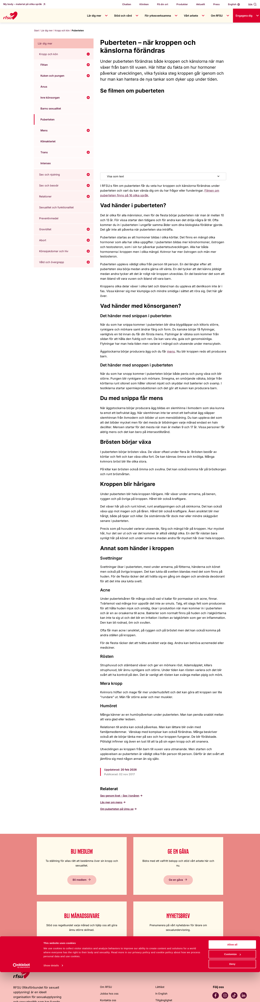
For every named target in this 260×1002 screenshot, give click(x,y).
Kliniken (144, 4)
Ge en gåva (99, 884)
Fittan (44, 65)
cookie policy (164, 982)
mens (171, 352)
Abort (42, 240)
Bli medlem (41, 884)
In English (161, 934)
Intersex (45, 163)
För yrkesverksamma (158, 15)
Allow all (232, 974)
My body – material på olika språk (22, 4)
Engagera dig (244, 15)
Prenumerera (215, 884)
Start (36, 30)
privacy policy (141, 982)
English (232, 4)
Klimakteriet (48, 141)
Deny (232, 993)
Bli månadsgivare (157, 884)
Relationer (45, 196)
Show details (51, 995)
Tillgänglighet (163, 940)
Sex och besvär (49, 185)
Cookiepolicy (163, 947)
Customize (232, 984)
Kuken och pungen (52, 76)
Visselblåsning (109, 954)
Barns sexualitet (50, 108)
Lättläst (159, 927)
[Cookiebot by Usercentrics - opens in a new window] (21, 995)
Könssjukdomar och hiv (53, 251)
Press (216, 4)
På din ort (162, 4)
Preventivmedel (48, 218)
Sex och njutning (49, 175)
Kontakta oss (108, 940)
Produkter (182, 4)
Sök (250, 4)
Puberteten (47, 119)
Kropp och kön (62, 30)
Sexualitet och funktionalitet (56, 207)
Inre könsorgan (50, 98)
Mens (44, 130)
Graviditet (45, 229)
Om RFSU (217, 15)
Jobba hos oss (109, 934)
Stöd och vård (123, 15)
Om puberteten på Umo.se (116, 809)
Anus (43, 87)
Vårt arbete (191, 15)
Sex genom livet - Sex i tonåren (119, 796)
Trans (44, 152)
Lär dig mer (94, 15)
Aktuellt (200, 4)
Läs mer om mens (111, 802)
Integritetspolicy (165, 954)
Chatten (126, 4)
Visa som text (115, 176)
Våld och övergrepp (51, 262)
